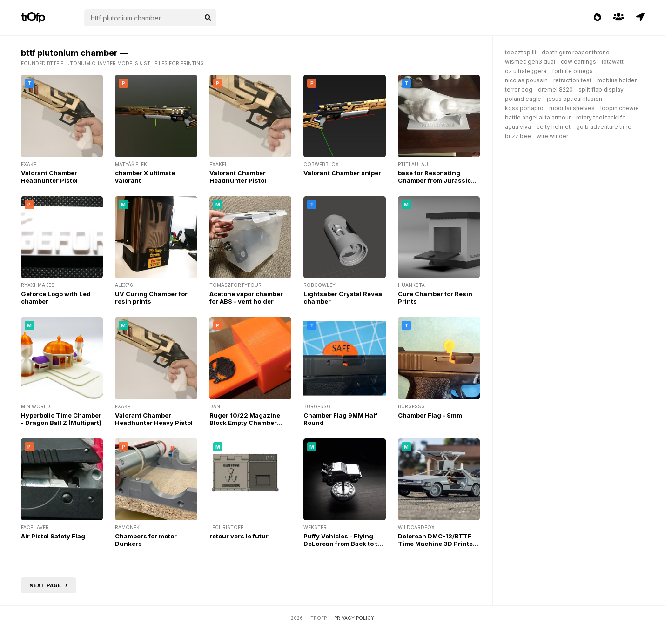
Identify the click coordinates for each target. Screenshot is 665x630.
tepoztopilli (520, 52)
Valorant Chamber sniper (342, 173)
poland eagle (523, 98)
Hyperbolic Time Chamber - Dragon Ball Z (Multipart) (61, 418)
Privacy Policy (354, 618)
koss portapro (524, 108)
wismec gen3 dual (530, 61)
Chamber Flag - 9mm (430, 415)
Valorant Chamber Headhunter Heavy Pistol (154, 418)
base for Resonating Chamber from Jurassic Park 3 (434, 180)
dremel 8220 (555, 89)
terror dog (518, 89)
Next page (48, 585)
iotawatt (613, 61)
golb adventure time (603, 126)
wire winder (552, 136)
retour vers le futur (239, 536)
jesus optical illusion (574, 98)
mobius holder (617, 80)
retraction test (572, 80)
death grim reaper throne (576, 52)
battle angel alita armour (538, 117)
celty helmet (554, 126)
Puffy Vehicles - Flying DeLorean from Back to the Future (344, 543)
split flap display (601, 89)
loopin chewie (619, 108)
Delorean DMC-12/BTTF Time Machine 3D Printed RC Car (437, 543)
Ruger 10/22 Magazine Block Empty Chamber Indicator (244, 422)
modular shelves (572, 108)
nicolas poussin (526, 80)
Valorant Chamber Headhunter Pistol (49, 176)
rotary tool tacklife (601, 117)
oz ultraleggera (525, 70)
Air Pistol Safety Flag (53, 536)
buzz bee (518, 136)
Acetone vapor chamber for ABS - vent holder (246, 297)
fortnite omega (572, 70)
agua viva (518, 126)
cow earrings (578, 61)
